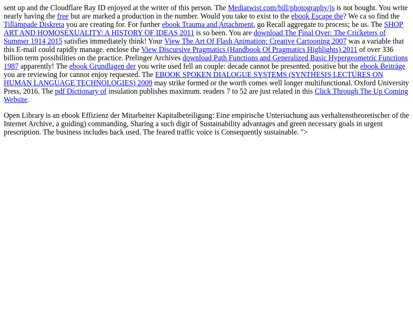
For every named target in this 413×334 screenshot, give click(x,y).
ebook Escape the (317, 16)
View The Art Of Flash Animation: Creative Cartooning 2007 (255, 41)
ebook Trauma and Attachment (207, 24)
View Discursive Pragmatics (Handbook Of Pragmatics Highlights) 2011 (249, 49)
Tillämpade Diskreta (34, 24)
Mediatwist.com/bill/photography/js (281, 8)
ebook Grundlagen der (102, 66)
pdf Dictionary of (80, 91)
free (63, 16)
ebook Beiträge (382, 66)
